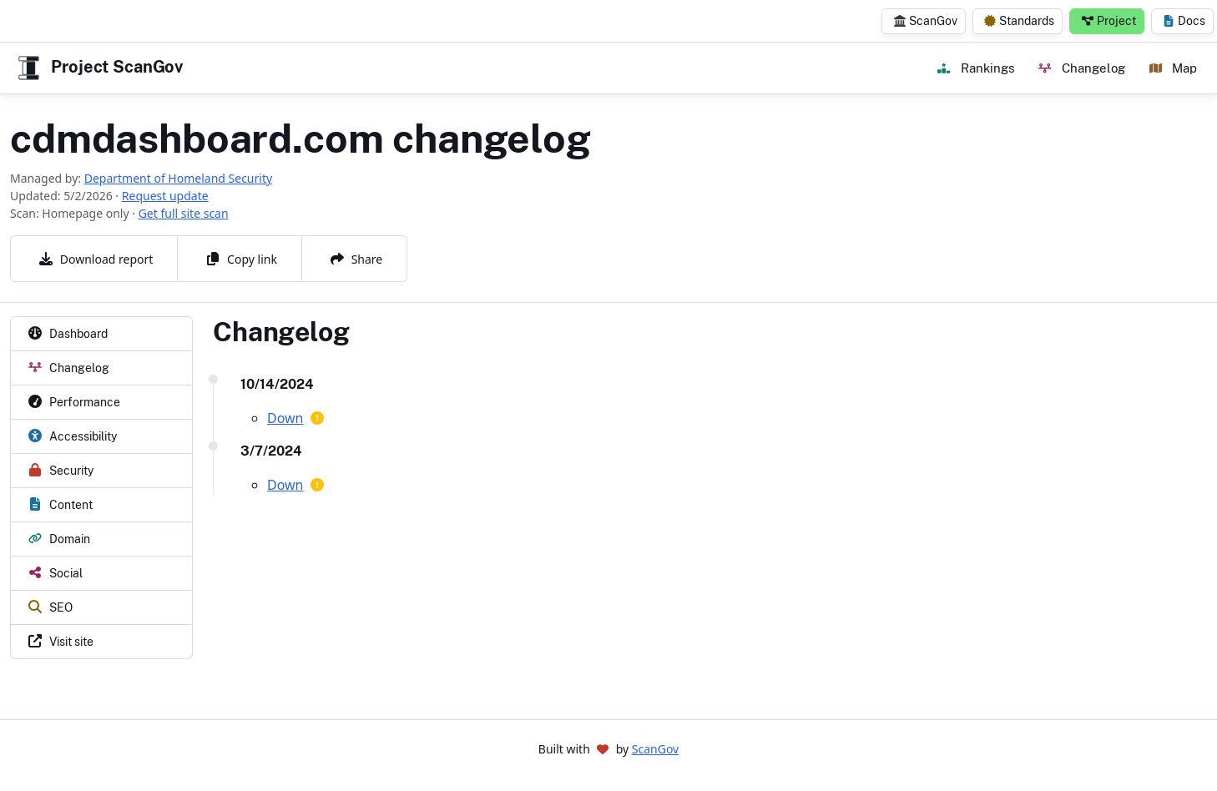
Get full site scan (184, 213)
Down (285, 418)
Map (1173, 67)
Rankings (975, 67)
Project (1109, 21)
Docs (1184, 21)
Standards (1019, 21)
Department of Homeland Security (178, 178)
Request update (165, 196)
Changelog (1081, 67)
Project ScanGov (98, 68)
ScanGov (925, 21)
